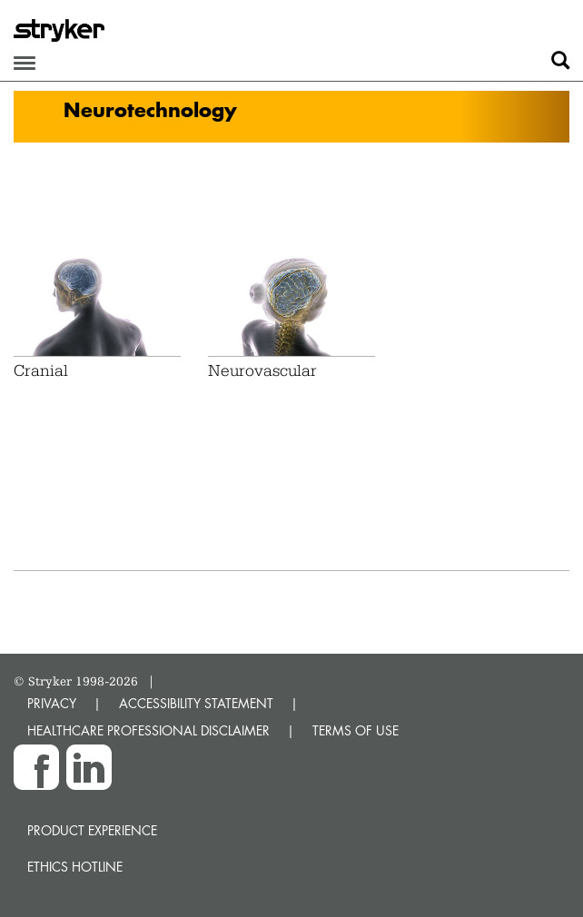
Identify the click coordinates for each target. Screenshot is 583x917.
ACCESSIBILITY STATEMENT (196, 703)
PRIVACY (51, 703)
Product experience (92, 830)
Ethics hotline (75, 866)
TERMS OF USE (355, 730)
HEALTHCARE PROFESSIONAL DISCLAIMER (148, 730)
